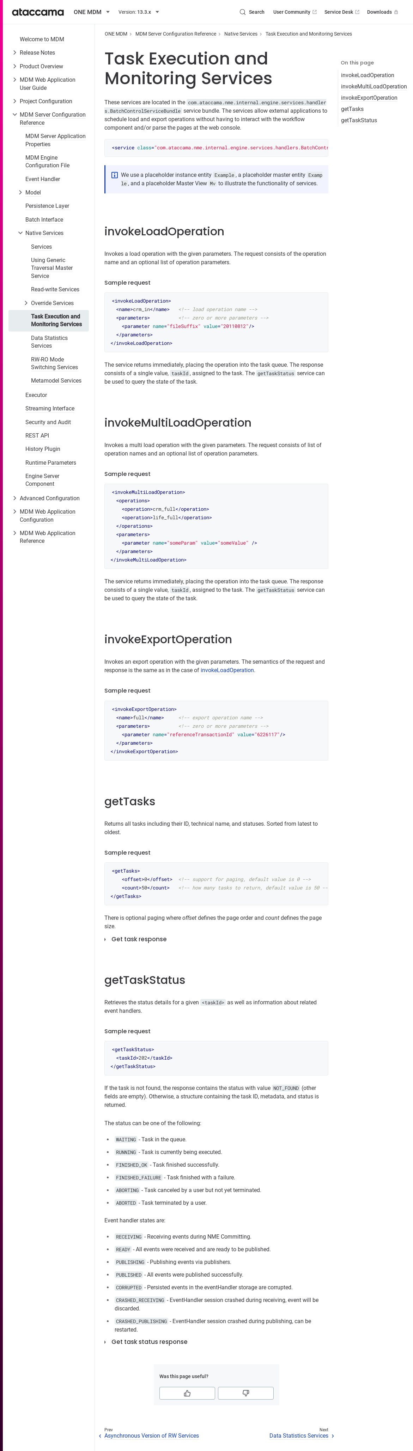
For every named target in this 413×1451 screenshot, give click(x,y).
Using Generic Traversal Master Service (52, 268)
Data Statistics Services (49, 342)
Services (41, 246)
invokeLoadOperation (367, 75)
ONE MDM (116, 34)
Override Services (52, 303)
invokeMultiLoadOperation (374, 86)
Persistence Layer (47, 206)
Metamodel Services (56, 380)
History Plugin (42, 449)
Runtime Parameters (50, 462)
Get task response (139, 939)
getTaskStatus (359, 120)
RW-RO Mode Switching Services (54, 363)
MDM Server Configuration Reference (53, 118)
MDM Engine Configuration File (47, 161)
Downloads (383, 12)
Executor (36, 395)
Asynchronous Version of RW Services (151, 1435)
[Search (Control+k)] (252, 12)
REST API (37, 435)
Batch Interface (44, 219)
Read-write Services (55, 289)
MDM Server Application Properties (55, 140)
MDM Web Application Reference (47, 537)
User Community (295, 12)
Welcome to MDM (42, 39)
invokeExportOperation (369, 97)
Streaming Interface (49, 408)
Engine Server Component (42, 480)
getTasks (352, 109)
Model (33, 192)
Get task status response (149, 1342)
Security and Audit (48, 422)
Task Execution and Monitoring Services (56, 320)
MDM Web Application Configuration (47, 515)
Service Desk (342, 12)
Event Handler (42, 179)
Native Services (44, 233)
